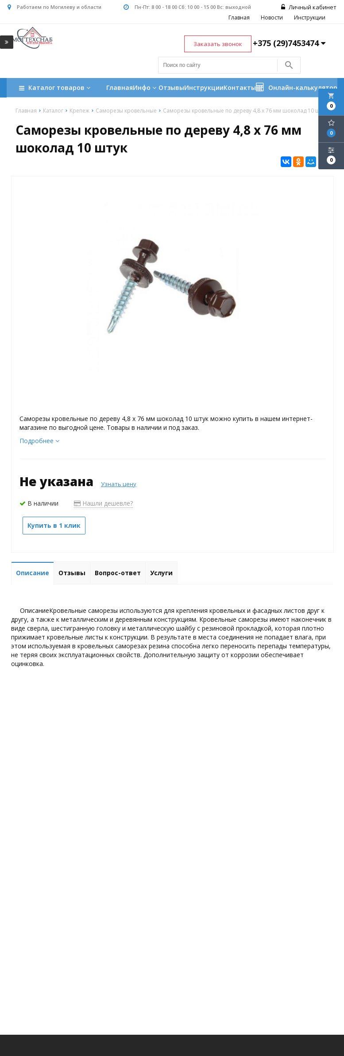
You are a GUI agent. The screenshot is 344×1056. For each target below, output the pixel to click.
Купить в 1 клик (54, 526)
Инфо (145, 88)
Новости (273, 18)
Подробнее (39, 441)
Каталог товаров (56, 88)
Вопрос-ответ (118, 573)
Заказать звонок (217, 44)
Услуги (161, 573)
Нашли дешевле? (103, 503)
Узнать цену (118, 484)
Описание (32, 573)
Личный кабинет (309, 8)
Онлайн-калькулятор (296, 87)
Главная (240, 18)
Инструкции (310, 18)
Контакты (240, 88)
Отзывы (171, 88)
